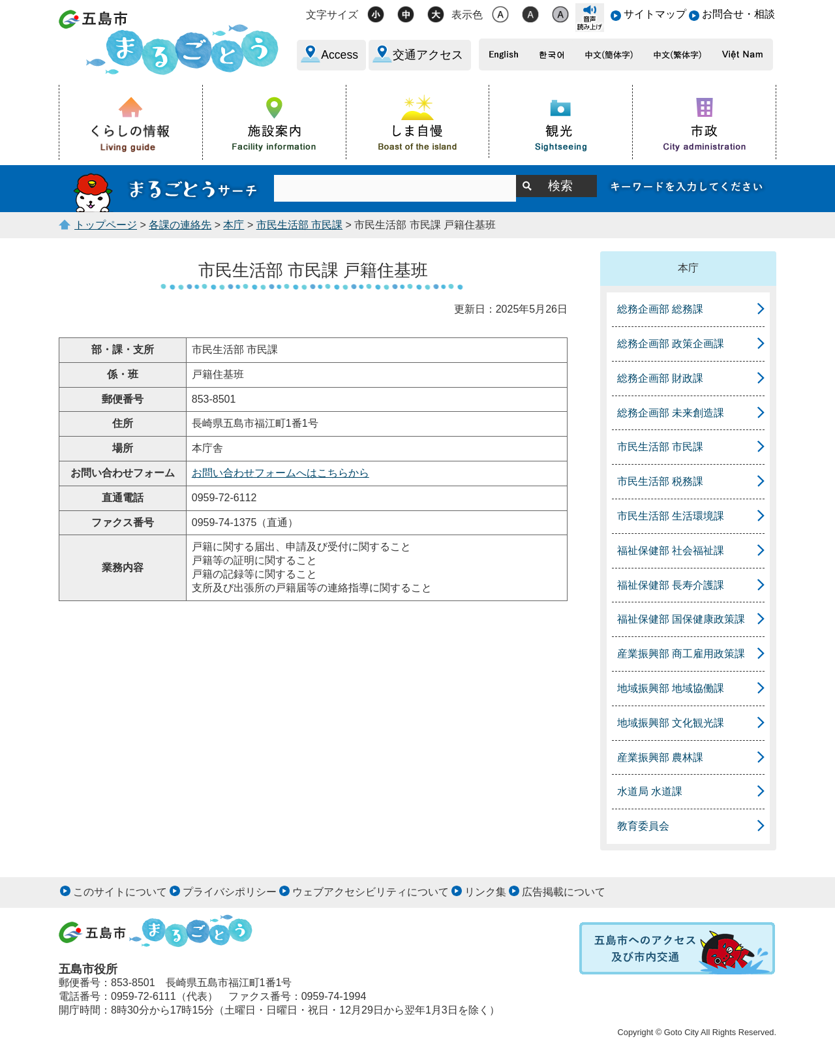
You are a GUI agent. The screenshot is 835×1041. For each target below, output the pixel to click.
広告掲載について (563, 891)
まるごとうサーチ (166, 188)
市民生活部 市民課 (299, 224)
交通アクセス (428, 54)
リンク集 (485, 891)
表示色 (467, 14)
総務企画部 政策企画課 (670, 343)
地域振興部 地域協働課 (670, 688)
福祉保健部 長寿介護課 (670, 585)
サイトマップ (655, 14)
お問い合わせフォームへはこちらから (280, 472)
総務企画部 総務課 (660, 309)
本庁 (233, 224)
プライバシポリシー (230, 891)
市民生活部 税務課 (660, 481)
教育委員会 (643, 825)
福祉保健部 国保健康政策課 (681, 619)
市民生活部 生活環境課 (670, 515)
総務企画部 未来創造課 (670, 412)
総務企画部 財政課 (660, 378)
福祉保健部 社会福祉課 (670, 550)
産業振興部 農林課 (660, 757)
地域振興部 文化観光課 (670, 722)
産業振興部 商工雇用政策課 (681, 653)
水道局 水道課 (649, 791)
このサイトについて (120, 891)
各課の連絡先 (180, 224)
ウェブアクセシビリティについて (370, 891)
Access (339, 54)
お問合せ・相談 (738, 14)
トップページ (105, 224)
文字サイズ (332, 14)
